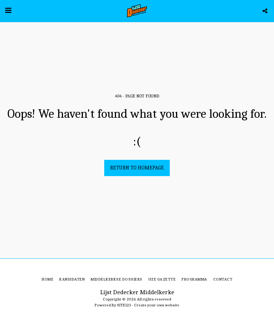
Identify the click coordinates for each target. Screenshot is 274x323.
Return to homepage (137, 168)
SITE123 (124, 305)
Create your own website (156, 305)
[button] (8, 10)
